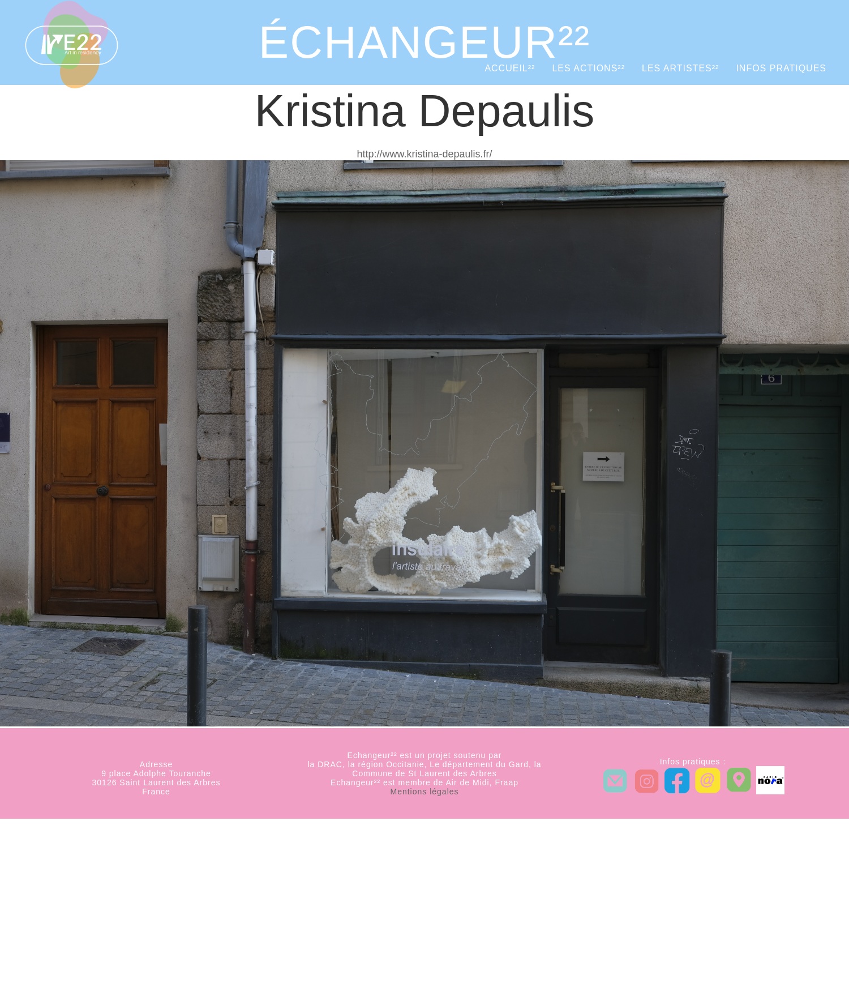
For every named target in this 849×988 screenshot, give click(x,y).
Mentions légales (424, 791)
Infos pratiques (781, 68)
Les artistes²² (680, 68)
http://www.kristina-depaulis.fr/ (424, 154)
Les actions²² (588, 68)
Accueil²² (509, 68)
